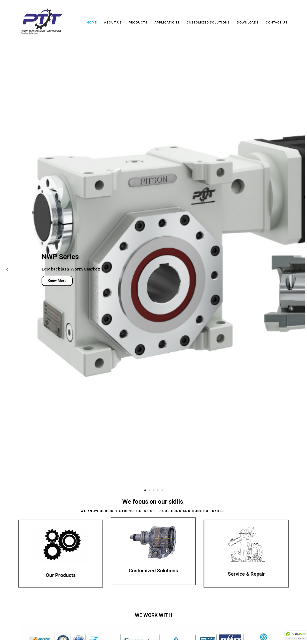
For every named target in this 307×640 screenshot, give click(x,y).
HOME (91, 23)
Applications (166, 23)
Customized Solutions (208, 23)
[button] (145, 490)
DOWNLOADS (247, 23)
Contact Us (276, 23)
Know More (57, 281)
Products (138, 23)
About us (113, 23)
